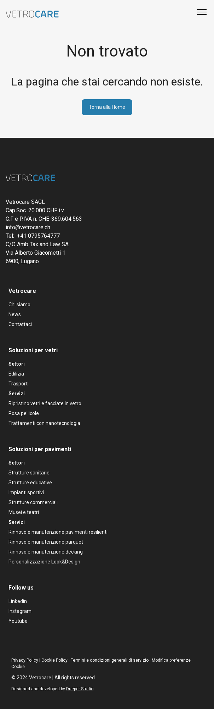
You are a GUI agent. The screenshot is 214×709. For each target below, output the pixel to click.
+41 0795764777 (38, 235)
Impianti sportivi (26, 492)
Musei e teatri (23, 512)
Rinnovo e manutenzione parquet (45, 542)
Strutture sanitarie (29, 472)
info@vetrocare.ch (28, 227)
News (14, 314)
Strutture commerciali (33, 502)
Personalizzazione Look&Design (44, 562)
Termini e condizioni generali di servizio (110, 660)
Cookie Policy (54, 660)
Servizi (16, 393)
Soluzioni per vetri (33, 350)
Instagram (19, 611)
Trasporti (18, 383)
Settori (16, 364)
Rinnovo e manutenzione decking (45, 552)
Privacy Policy (24, 660)
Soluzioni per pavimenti (39, 449)
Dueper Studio (79, 688)
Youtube (18, 621)
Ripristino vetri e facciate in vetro (44, 403)
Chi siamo (19, 304)
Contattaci (20, 324)
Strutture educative (30, 482)
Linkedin (17, 601)
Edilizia (16, 374)
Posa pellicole (23, 413)
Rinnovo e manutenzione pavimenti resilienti (58, 532)
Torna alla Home (107, 107)
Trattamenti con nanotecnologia (44, 423)
